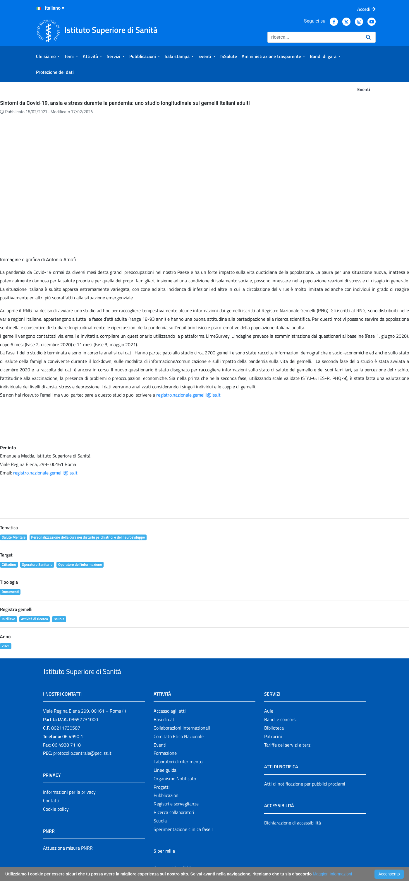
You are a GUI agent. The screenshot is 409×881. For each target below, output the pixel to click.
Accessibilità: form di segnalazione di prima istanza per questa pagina (280, 860)
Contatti (51, 767)
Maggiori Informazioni (332, 874)
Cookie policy (56, 775)
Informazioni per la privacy (69, 758)
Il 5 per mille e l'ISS (172, 834)
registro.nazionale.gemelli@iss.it (45, 425)
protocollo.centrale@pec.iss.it (82, 719)
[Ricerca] (314, 37)
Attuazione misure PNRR (68, 814)
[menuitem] (48, 56)
